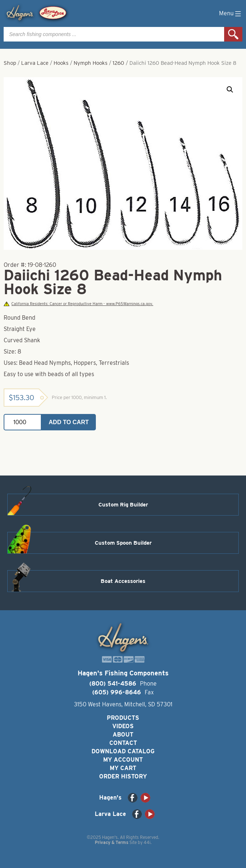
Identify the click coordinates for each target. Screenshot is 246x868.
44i (147, 842)
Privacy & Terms (111, 842)
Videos (123, 726)
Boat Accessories (123, 581)
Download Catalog (123, 751)
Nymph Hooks (91, 63)
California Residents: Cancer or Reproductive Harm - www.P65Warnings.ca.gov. (78, 303)
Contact (123, 742)
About (123, 734)
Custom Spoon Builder (123, 543)
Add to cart (69, 422)
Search (233, 34)
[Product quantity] (23, 422)
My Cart (123, 768)
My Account (123, 759)
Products (123, 717)
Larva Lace (34, 63)
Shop (10, 63)
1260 (118, 63)
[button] (230, 89)
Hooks (61, 63)
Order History (123, 776)
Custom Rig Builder (123, 504)
